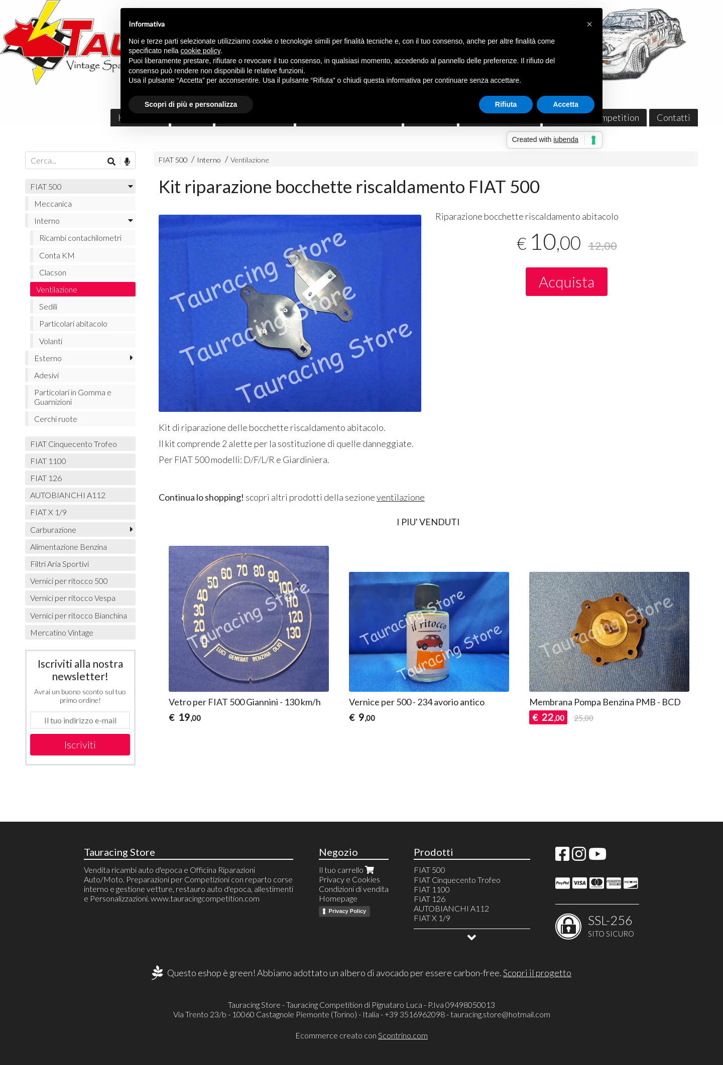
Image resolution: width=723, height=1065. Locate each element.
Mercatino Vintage (61, 632)
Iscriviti (80, 744)
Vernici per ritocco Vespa (72, 597)
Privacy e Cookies (349, 879)
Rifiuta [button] (506, 104)
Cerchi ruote (55, 418)
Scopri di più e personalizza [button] (191, 104)
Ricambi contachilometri (80, 237)
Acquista (566, 281)
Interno (209, 160)
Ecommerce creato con (361, 1035)
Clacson (52, 272)
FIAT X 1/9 (48, 512)
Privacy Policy (348, 911)
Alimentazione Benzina (68, 546)
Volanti (50, 341)
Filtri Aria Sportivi (59, 563)
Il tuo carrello (347, 869)
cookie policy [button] (200, 51)
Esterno (48, 358)
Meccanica (53, 203)
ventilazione (401, 497)
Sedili (48, 306)
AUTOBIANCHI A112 (67, 495)
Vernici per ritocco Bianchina (78, 615)
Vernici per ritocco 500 (69, 580)
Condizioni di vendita (354, 888)
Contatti (673, 117)
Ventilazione (249, 160)
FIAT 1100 (48, 461)
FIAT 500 (173, 160)
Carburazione (53, 529)
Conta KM (57, 255)
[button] (589, 24)
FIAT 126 (46, 478)
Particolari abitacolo (73, 323)
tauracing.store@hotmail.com (500, 1014)
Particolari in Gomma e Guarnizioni (72, 396)
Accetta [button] (565, 104)
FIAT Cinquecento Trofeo (73, 443)
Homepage (338, 898)
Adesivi (46, 375)
